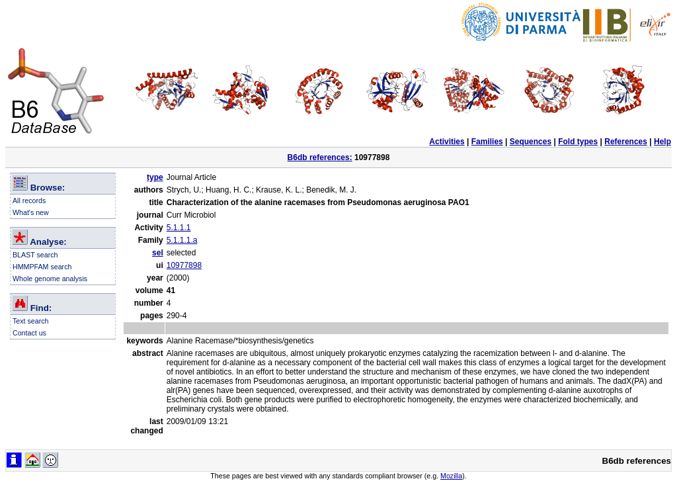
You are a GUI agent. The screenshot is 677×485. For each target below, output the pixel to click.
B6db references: (320, 157)
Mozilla (451, 476)
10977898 (184, 265)
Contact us (29, 333)
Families (487, 141)
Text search (31, 321)
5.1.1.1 (179, 227)
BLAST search (35, 255)
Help (662, 141)
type (155, 177)
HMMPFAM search (42, 267)
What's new (31, 212)
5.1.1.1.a (182, 240)
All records (29, 200)
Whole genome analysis (50, 279)
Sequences (530, 141)
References (625, 141)
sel (157, 252)
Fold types (578, 141)
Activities (446, 141)
